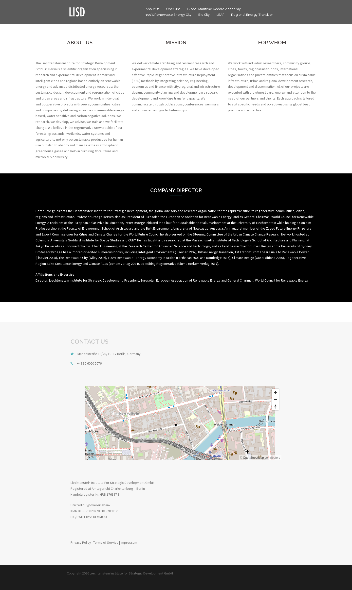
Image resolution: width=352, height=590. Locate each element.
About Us (152, 9)
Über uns (173, 9)
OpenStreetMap (253, 457)
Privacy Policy (81, 542)
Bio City (204, 15)
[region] (176, 423)
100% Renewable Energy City (168, 15)
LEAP (220, 15)
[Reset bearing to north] (275, 406)
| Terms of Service (105, 542)
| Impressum (128, 542)
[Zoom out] (275, 399)
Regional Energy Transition (252, 15)
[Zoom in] (275, 392)
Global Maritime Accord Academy (214, 9)
